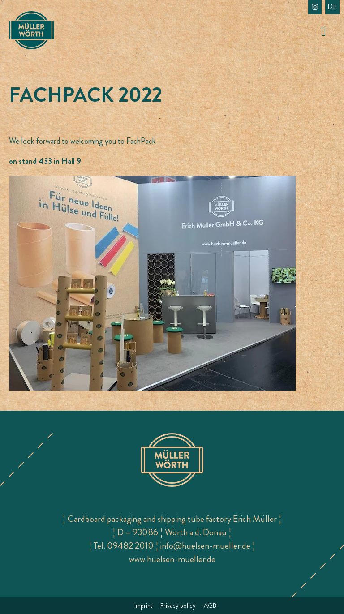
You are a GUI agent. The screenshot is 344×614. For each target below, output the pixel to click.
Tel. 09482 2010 (124, 545)
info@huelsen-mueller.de (205, 545)
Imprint (143, 605)
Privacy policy (178, 605)
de (332, 6)
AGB (210, 605)
